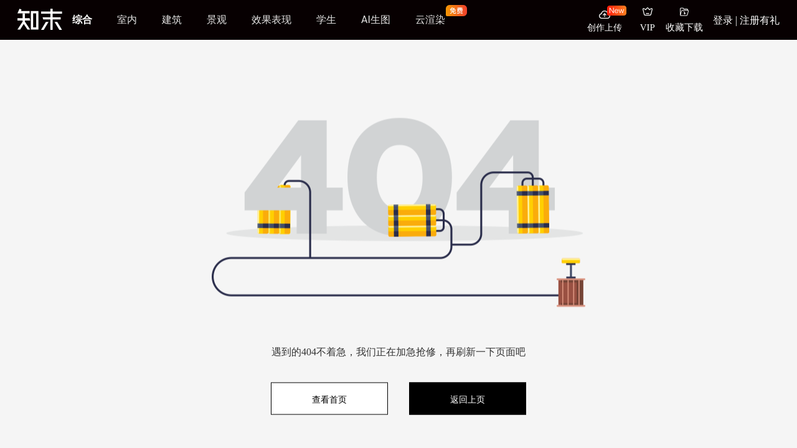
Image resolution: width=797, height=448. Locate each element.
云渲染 (430, 19)
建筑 (172, 20)
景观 (217, 20)
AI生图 (375, 20)
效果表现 (271, 20)
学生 (326, 20)
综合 (82, 20)
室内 (127, 20)
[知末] (39, 19)
